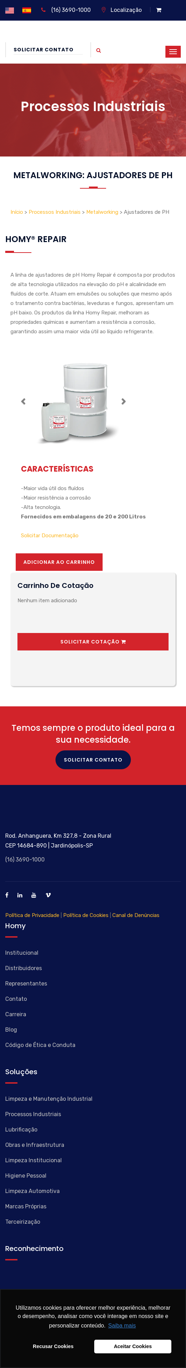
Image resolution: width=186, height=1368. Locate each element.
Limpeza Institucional (33, 1160)
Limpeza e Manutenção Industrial (48, 1099)
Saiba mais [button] (122, 1326)
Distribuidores (23, 968)
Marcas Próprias (25, 1206)
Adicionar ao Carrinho (59, 562)
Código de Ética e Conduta (40, 1045)
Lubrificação (21, 1129)
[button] (23, 401)
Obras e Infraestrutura (34, 1145)
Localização (121, 10)
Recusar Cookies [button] (53, 1346)
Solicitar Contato (48, 49)
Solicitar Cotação (93, 642)
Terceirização (22, 1221)
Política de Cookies (86, 915)
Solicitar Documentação (50, 535)
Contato (16, 999)
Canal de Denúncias (135, 915)
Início (17, 212)
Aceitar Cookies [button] (133, 1346)
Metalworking (102, 212)
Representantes (26, 983)
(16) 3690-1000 (66, 10)
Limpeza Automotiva (32, 1191)
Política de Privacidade (32, 915)
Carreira (15, 1014)
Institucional (21, 952)
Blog (11, 1029)
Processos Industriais (55, 212)
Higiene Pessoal (25, 1175)
